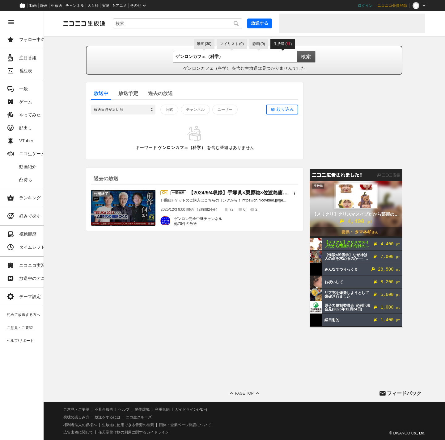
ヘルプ (149, 409)
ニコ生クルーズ (164, 417)
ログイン (365, 5)
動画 (33, 5)
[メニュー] (307, 193)
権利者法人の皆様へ (105, 425)
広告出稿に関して (104, 432)
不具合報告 (129, 409)
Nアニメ (120, 5)
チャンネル (75, 5)
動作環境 (167, 409)
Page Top (257, 393)
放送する (259, 23)
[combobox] (190, 23)
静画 (44, 5)
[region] (34, 225)
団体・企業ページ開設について (211, 425)
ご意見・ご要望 (102, 409)
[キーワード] (190, 23)
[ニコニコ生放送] (110, 23)
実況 (105, 5)
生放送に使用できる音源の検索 (154, 425)
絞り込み (298, 109)
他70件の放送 (198, 224)
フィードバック (404, 393)
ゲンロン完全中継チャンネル (211, 219)
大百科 (93, 5)
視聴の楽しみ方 (102, 417)
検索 (319, 56)
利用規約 (187, 409)
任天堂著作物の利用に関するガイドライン (159, 432)
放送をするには (133, 417)
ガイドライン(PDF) (217, 409)
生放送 (56, 5)
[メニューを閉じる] (11, 22)
